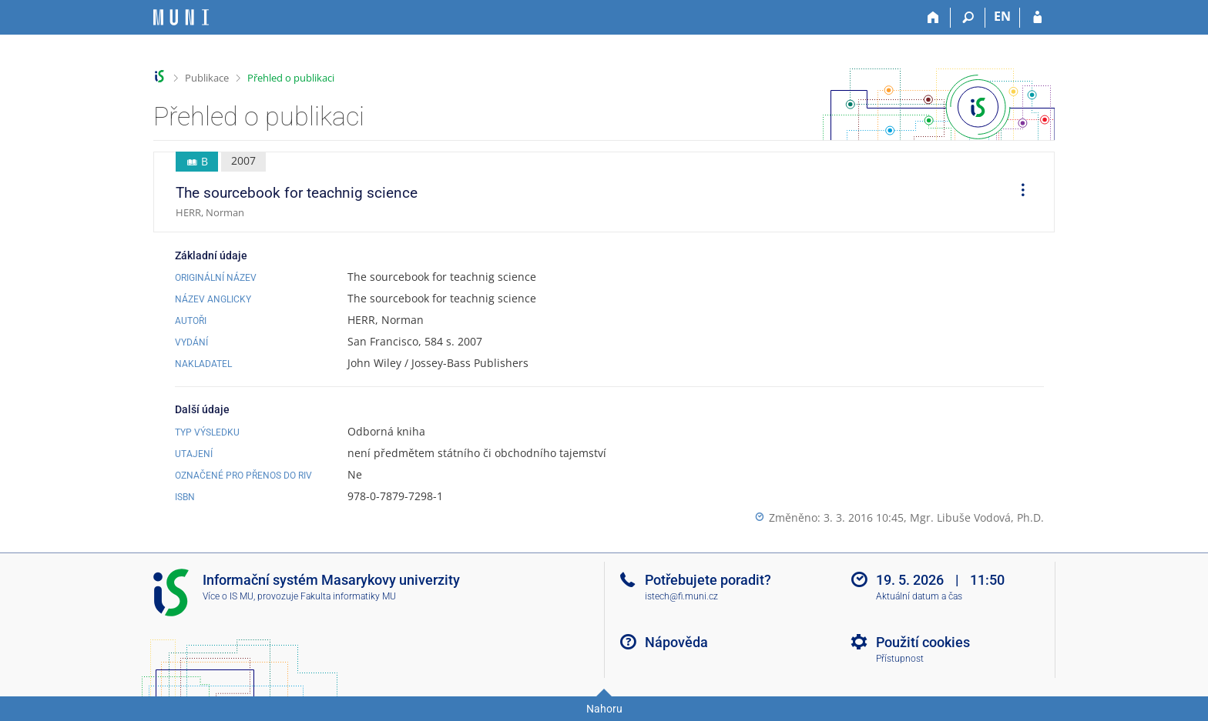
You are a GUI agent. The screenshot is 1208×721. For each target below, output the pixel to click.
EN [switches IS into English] (1002, 16)
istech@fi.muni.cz (681, 596)
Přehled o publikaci (290, 78)
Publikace (207, 78)
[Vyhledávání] (968, 18)
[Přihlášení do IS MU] (1037, 18)
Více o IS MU (228, 596)
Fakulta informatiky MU (348, 596)
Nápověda (676, 642)
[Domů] (933, 18)
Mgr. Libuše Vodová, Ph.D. (977, 517)
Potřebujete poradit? (708, 580)
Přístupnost (900, 658)
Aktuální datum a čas (919, 596)
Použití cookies (923, 642)
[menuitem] (1017, 192)
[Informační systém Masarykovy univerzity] (181, 17)
